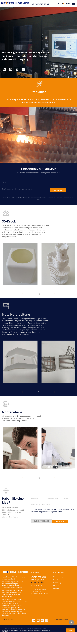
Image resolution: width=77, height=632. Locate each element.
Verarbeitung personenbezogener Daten (55, 198)
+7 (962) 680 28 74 (39, 579)
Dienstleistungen (59, 577)
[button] (27, 294)
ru (59, 3)
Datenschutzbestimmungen (61, 619)
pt (69, 3)
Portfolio (56, 589)
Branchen (56, 580)
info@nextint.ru (37, 582)
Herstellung (57, 583)
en (62, 3)
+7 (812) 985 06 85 (40, 4)
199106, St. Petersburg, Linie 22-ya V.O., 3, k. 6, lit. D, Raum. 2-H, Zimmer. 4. (39, 591)
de (64, 3)
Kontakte (35, 572)
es (67, 3)
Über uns (56, 586)
